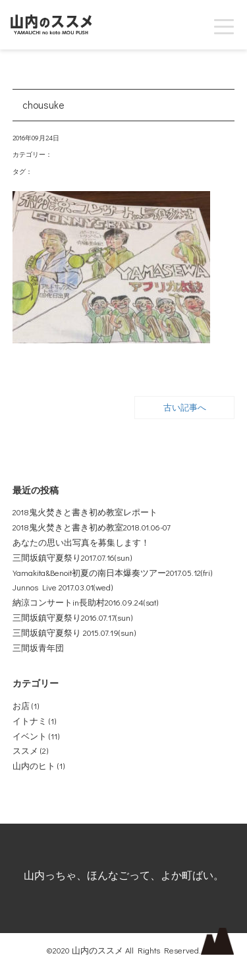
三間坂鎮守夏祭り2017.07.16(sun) (72, 557)
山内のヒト (34, 765)
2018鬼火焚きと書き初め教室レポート (85, 512)
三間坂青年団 (38, 647)
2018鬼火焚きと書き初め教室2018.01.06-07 (92, 527)
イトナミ (30, 721)
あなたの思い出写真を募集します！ (81, 542)
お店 (21, 705)
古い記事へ (184, 407)
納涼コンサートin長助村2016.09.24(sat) (85, 602)
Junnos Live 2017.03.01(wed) (63, 587)
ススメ (25, 750)
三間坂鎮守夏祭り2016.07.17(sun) (72, 617)
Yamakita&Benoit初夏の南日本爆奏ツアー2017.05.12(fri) (112, 572)
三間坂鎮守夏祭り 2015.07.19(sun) (74, 632)
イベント (30, 736)
